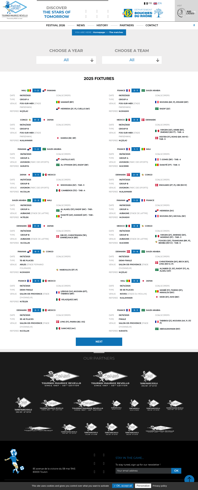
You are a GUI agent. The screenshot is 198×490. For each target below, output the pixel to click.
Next (99, 341)
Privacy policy (160, 485)
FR (148, 3)
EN (157, 3)
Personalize (143, 485)
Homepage (99, 32)
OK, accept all (123, 485)
